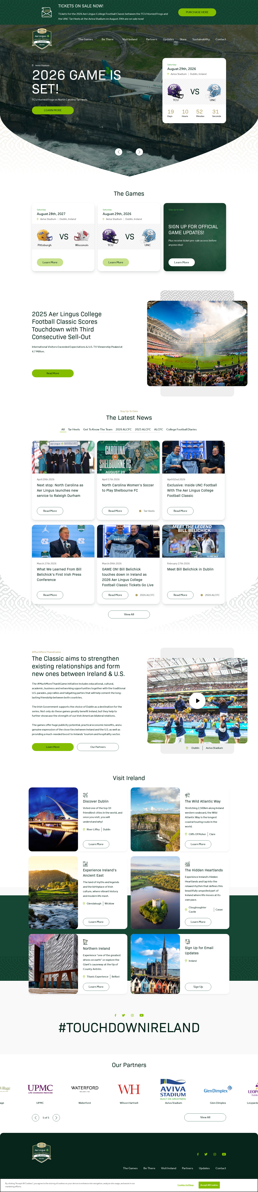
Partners (151, 39)
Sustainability (201, 39)
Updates (168, 39)
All (63, 429)
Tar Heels (74, 429)
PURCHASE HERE (197, 12)
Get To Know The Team (97, 429)
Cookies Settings (186, 1185)
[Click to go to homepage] (42, 39)
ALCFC (158, 429)
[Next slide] (139, 152)
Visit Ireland (131, 39)
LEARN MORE (53, 110)
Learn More (53, 744)
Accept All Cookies (209, 1185)
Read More (53, 373)
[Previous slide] (118, 152)
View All (129, 614)
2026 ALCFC (124, 429)
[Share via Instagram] (132, 1013)
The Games (87, 39)
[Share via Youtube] (142, 1013)
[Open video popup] (197, 698)
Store (183, 39)
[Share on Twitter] (123, 1013)
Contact (221, 39)
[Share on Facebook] (115, 1013)
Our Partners (98, 744)
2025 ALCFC (143, 429)
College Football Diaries (181, 429)
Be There (109, 39)
